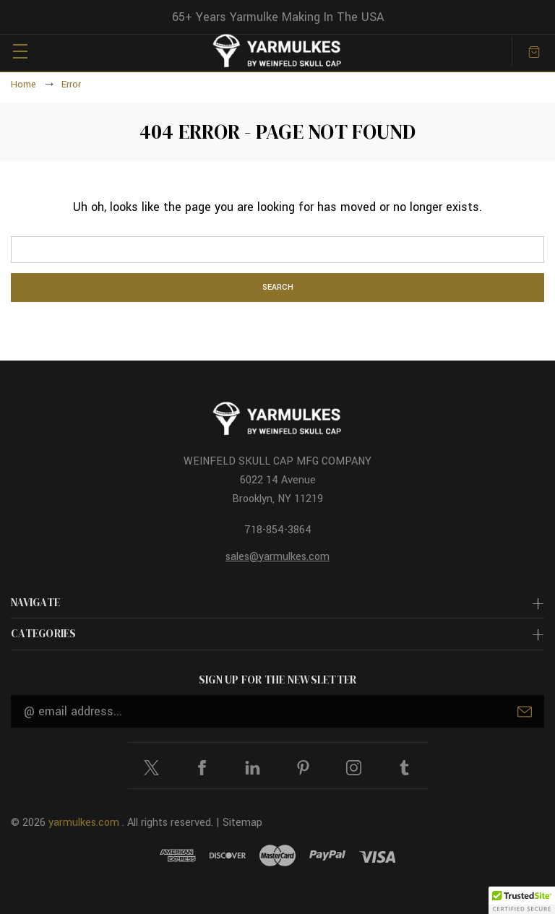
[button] (522, 900)
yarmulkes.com (83, 822)
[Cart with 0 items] (534, 51)
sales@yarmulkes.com (277, 556)
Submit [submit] (524, 711)
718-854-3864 (277, 530)
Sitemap (242, 822)
